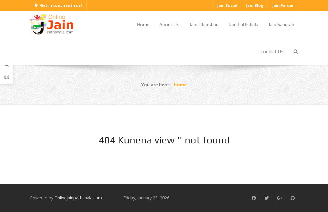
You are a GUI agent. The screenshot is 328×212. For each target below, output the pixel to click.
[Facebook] (254, 198)
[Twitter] (267, 198)
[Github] (293, 198)
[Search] (6, 64)
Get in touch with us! (58, 5)
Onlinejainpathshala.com (78, 198)
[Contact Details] (6, 77)
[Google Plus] (280, 198)
